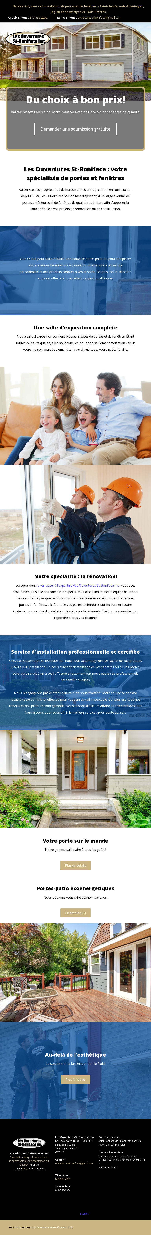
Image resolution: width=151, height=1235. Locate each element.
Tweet (84, 1214)
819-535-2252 (38, 17)
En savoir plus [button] (75, 913)
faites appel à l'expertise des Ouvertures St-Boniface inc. (77, 585)
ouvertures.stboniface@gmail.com (99, 17)
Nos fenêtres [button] (75, 1079)
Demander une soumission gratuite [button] (75, 129)
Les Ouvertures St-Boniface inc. (49, 1227)
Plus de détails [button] (75, 865)
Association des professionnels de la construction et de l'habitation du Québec (29, 1161)
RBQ (24, 1168)
